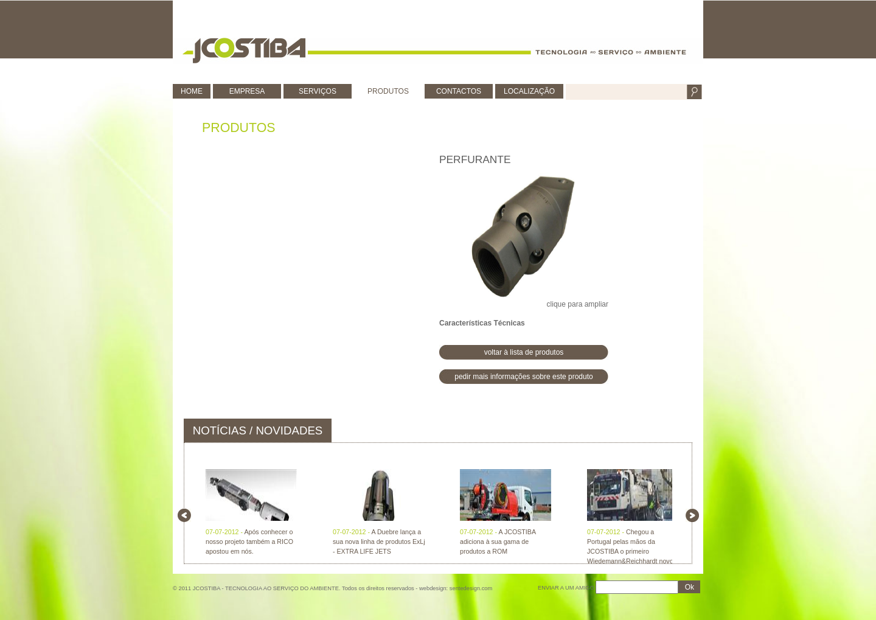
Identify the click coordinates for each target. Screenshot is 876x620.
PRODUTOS (388, 91)
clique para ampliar (523, 240)
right (692, 515)
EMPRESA (247, 91)
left (184, 515)
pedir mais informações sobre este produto (523, 376)
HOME (192, 91)
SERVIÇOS (317, 91)
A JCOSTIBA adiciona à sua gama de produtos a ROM (497, 541)
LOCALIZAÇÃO (529, 91)
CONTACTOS (458, 91)
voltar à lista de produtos (524, 352)
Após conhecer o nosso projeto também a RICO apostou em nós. (249, 541)
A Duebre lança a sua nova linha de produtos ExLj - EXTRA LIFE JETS (379, 541)
